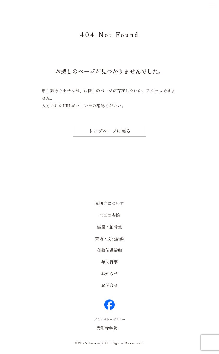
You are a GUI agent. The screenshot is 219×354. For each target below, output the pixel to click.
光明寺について (109, 203)
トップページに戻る (109, 130)
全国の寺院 (109, 215)
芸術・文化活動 (109, 238)
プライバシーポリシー (109, 319)
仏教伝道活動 (109, 250)
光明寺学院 (106, 328)
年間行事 (109, 262)
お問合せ (109, 285)
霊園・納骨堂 (109, 227)
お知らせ (109, 273)
